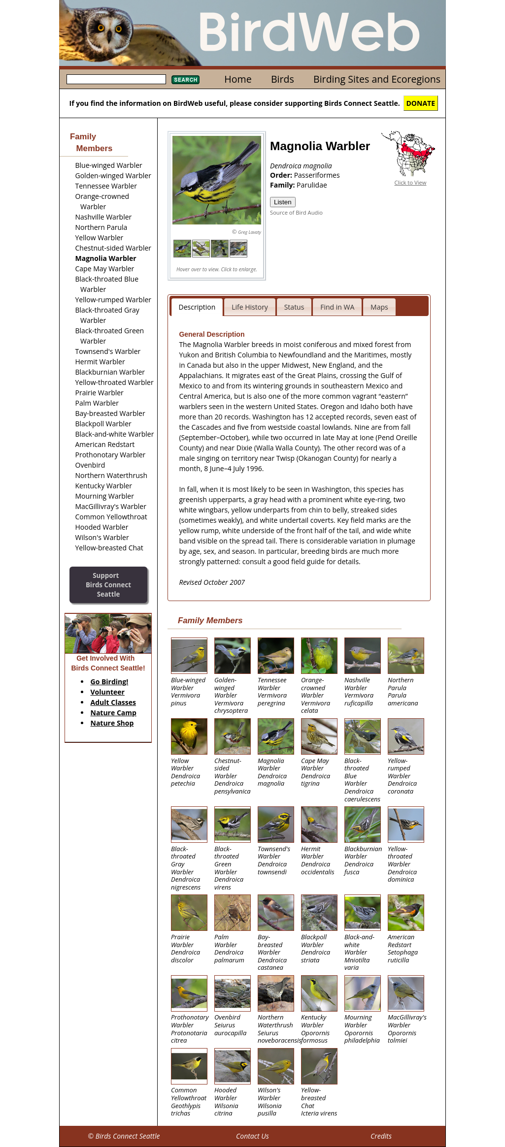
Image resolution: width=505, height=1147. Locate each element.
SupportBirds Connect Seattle (108, 584)
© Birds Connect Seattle (124, 1136)
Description (197, 307)
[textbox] (116, 79)
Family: (283, 185)
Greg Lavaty (249, 232)
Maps (379, 307)
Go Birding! (110, 681)
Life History (250, 307)
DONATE (421, 103)
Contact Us (252, 1136)
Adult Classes (113, 702)
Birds (282, 79)
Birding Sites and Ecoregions (376, 79)
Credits (381, 1136)
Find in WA (337, 307)
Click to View (411, 182)
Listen (283, 202)
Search (185, 79)
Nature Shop (112, 723)
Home (237, 79)
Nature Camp (113, 712)
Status (294, 307)
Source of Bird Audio (296, 212)
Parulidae (312, 185)
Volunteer (108, 692)
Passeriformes (317, 175)
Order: (282, 175)
